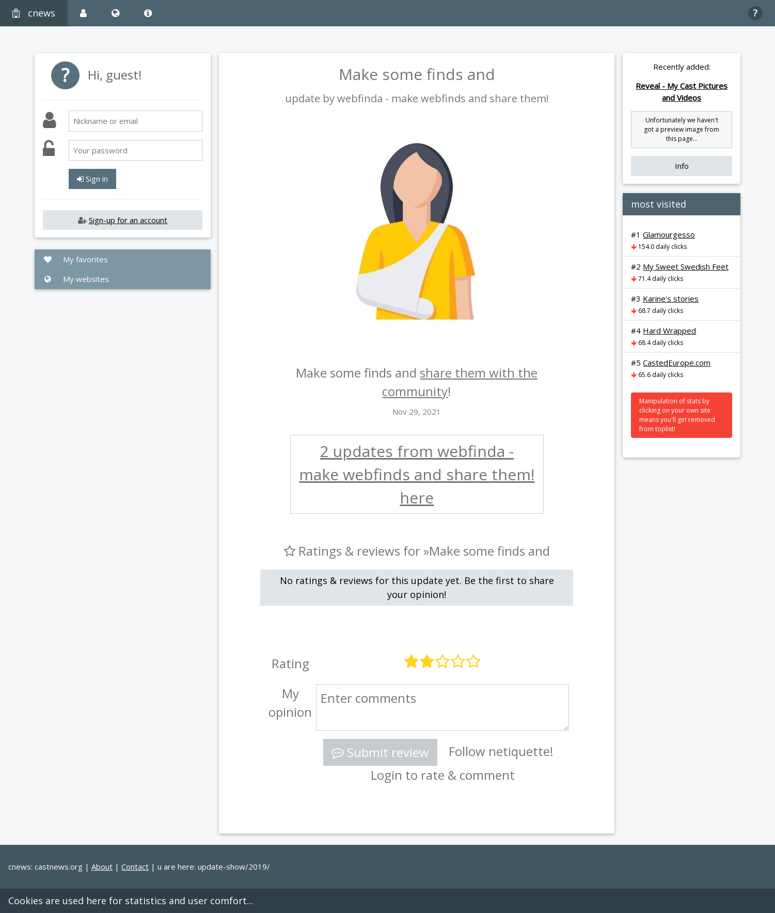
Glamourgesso (669, 234)
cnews (33, 13)
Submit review (380, 752)
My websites (76, 279)
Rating (290, 663)
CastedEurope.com (676, 362)
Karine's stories (671, 298)
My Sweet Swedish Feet (686, 266)
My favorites (75, 259)
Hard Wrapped (669, 330)
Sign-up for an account (128, 220)
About (102, 866)
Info (682, 166)
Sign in (92, 179)
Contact (135, 866)
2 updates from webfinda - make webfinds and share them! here (416, 474)
